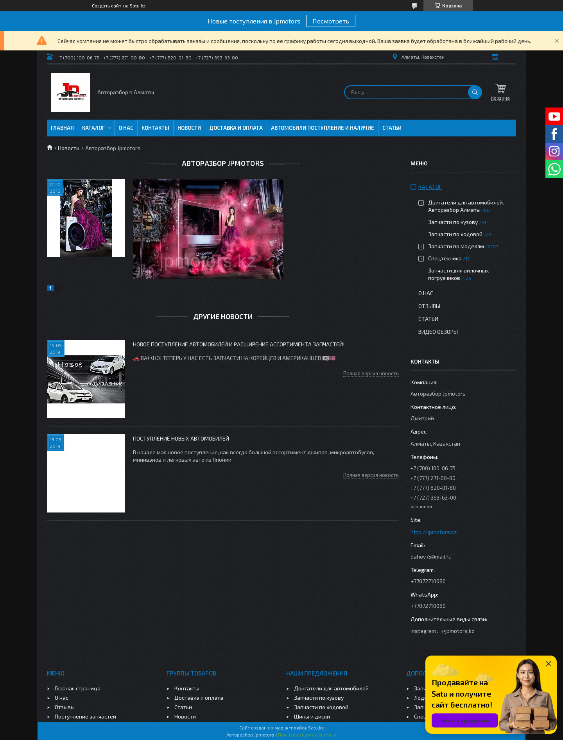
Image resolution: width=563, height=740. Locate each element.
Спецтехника (445, 258)
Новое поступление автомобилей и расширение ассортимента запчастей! (238, 344)
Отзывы (429, 306)
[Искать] (475, 92)
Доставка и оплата (236, 128)
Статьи (392, 128)
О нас (125, 128)
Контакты (155, 128)
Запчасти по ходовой (455, 234)
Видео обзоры (438, 331)
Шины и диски (312, 716)
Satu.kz (316, 727)
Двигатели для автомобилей (331, 688)
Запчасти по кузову (453, 222)
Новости (189, 128)
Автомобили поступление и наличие (322, 128)
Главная (62, 128)
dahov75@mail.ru (431, 556)
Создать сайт (106, 5)
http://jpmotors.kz (434, 532)
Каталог (93, 128)
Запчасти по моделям (456, 246)
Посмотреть (330, 21)
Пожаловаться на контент (307, 734)
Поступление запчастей (85, 716)
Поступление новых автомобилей (181, 438)
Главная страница (77, 688)
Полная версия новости (371, 373)
